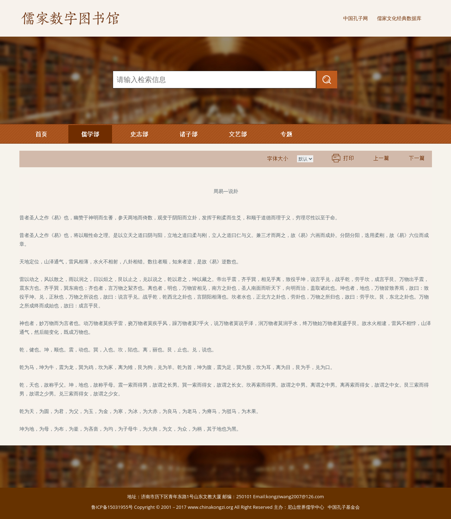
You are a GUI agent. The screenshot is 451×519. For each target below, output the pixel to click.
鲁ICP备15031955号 (112, 507)
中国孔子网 (355, 18)
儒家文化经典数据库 (399, 18)
